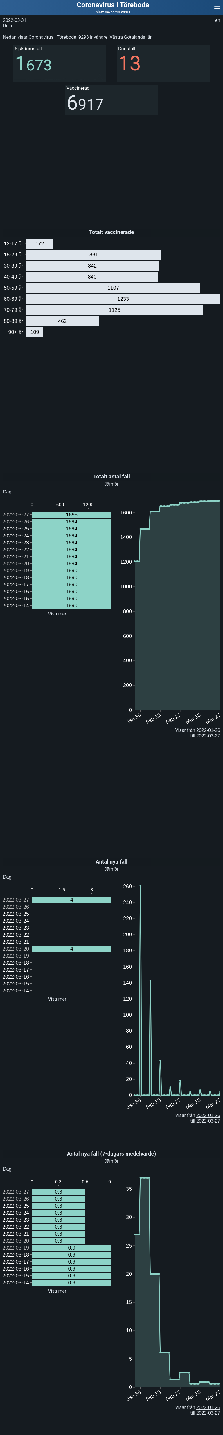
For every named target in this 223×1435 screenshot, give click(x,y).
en (217, 20)
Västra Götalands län (130, 37)
